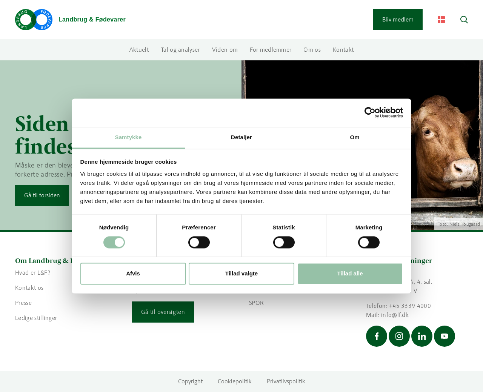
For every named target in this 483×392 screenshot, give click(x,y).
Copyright (190, 381)
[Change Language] (441, 19)
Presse (23, 302)
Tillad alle (350, 274)
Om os (312, 49)
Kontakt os (29, 287)
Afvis (133, 274)
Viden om (225, 49)
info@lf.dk (395, 314)
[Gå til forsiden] (70, 19)
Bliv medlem (398, 19)
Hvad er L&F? (32, 272)
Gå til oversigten (163, 311)
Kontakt (343, 49)
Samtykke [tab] (128, 137)
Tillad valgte (241, 274)
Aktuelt (139, 49)
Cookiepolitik (235, 381)
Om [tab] (354, 137)
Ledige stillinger (36, 317)
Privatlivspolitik (286, 381)
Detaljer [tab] (241, 137)
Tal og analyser (180, 49)
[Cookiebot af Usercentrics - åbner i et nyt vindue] (370, 112)
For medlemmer (270, 49)
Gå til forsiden (42, 195)
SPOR (256, 302)
